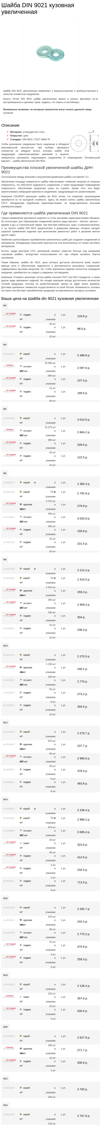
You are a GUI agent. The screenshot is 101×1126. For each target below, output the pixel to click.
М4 (4, 344)
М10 (5, 646)
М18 (5, 975)
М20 (5, 1027)
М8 (4, 559)
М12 (5, 722)
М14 (5, 799)
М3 (4, 305)
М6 (4, 473)
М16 (5, 898)
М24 (5, 1105)
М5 (4, 409)
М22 (5, 1078)
